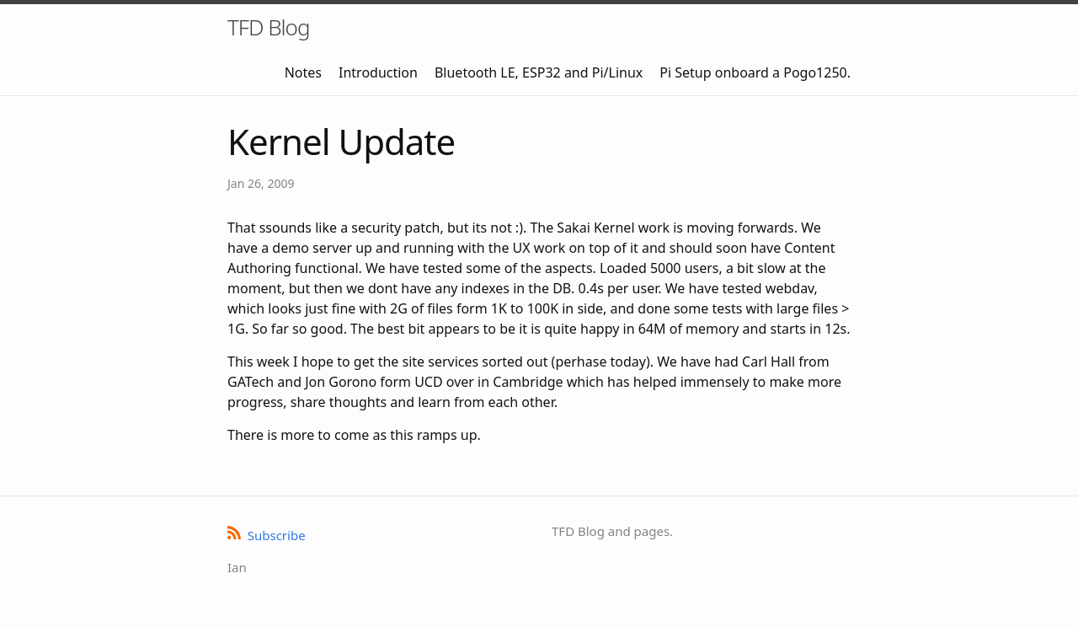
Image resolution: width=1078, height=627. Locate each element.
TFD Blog (268, 27)
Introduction (378, 72)
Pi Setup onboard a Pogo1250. (755, 72)
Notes (303, 72)
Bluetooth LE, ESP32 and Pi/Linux (539, 72)
